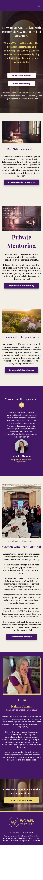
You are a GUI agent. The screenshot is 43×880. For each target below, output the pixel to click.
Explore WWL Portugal (21, 636)
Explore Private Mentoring (21, 285)
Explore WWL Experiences (21, 370)
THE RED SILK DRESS (29, 832)
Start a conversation (21, 800)
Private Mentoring (21, 83)
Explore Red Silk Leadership (21, 182)
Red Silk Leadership (21, 75)
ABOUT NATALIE (13, 832)
